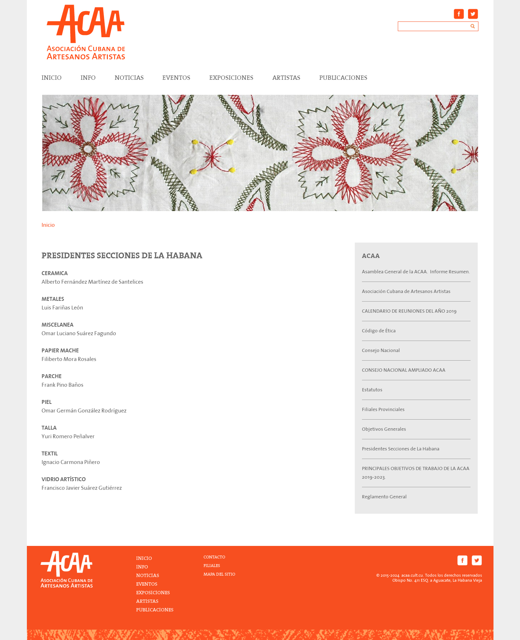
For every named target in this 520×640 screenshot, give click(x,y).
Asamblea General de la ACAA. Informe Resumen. (416, 272)
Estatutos (372, 390)
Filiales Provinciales (383, 409)
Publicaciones (343, 78)
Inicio (48, 225)
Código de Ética (379, 331)
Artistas (286, 78)
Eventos (176, 78)
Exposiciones (231, 78)
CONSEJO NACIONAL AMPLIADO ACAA (403, 370)
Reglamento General (384, 497)
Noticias (129, 78)
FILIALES (212, 565)
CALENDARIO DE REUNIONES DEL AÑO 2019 (409, 311)
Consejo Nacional (381, 350)
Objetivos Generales (384, 429)
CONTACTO (214, 557)
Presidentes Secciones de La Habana (400, 449)
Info (88, 78)
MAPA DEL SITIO (219, 574)
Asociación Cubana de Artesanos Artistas (406, 291)
